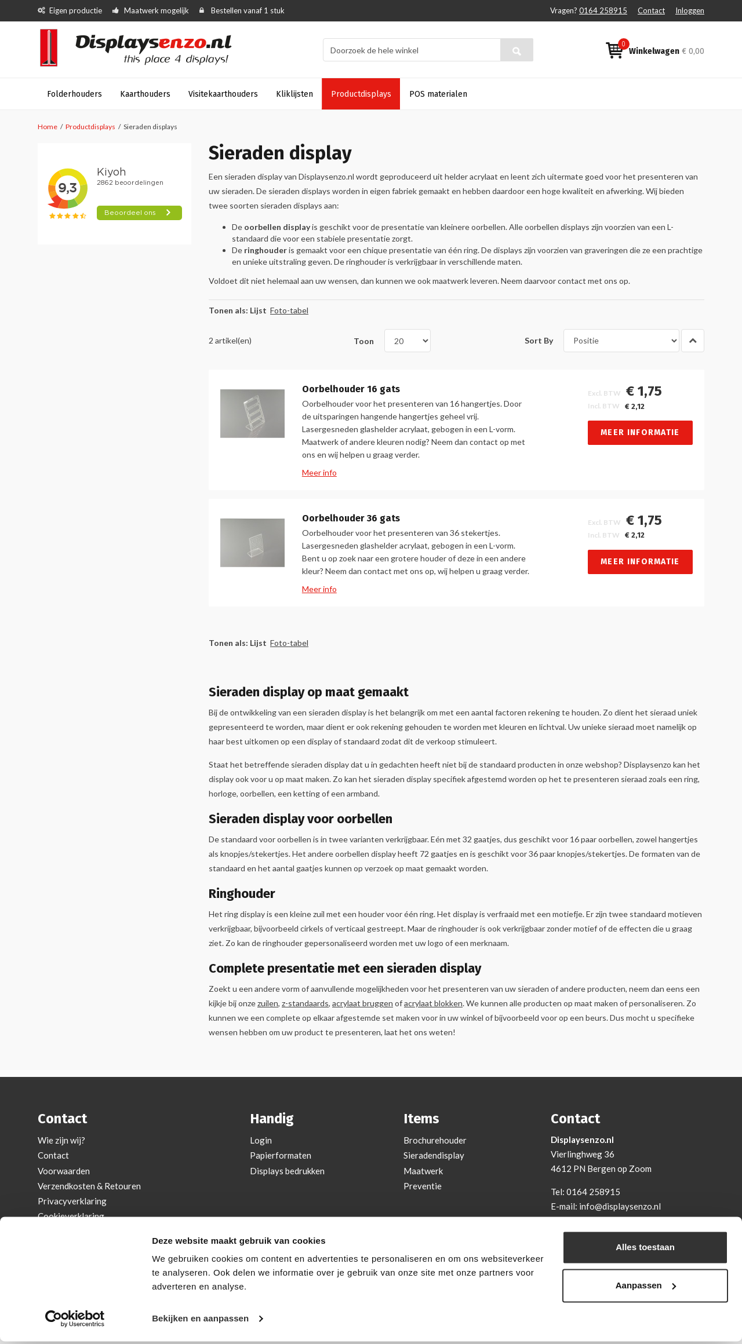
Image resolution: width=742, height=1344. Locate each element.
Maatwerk (423, 1171)
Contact (651, 10)
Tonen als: (228, 310)
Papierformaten (280, 1155)
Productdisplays (90, 126)
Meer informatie (640, 432)
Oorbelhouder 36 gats (351, 518)
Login (261, 1140)
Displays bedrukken (287, 1171)
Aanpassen (646, 1287)
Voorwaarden (64, 1171)
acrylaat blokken (433, 1003)
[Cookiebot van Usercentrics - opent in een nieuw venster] (75, 1321)
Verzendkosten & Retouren (89, 1186)
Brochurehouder (435, 1140)
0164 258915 (603, 10)
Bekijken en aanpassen (200, 1321)
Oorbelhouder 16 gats (351, 389)
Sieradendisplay (433, 1155)
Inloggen (689, 10)
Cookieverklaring (71, 1216)
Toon (364, 340)
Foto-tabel (289, 310)
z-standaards (305, 1003)
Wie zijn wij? (61, 1140)
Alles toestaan (645, 1250)
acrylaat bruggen (362, 1003)
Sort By (539, 340)
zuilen (267, 1003)
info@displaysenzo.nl (620, 1206)
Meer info (319, 472)
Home (47, 126)
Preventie (422, 1186)
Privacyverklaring (72, 1201)
